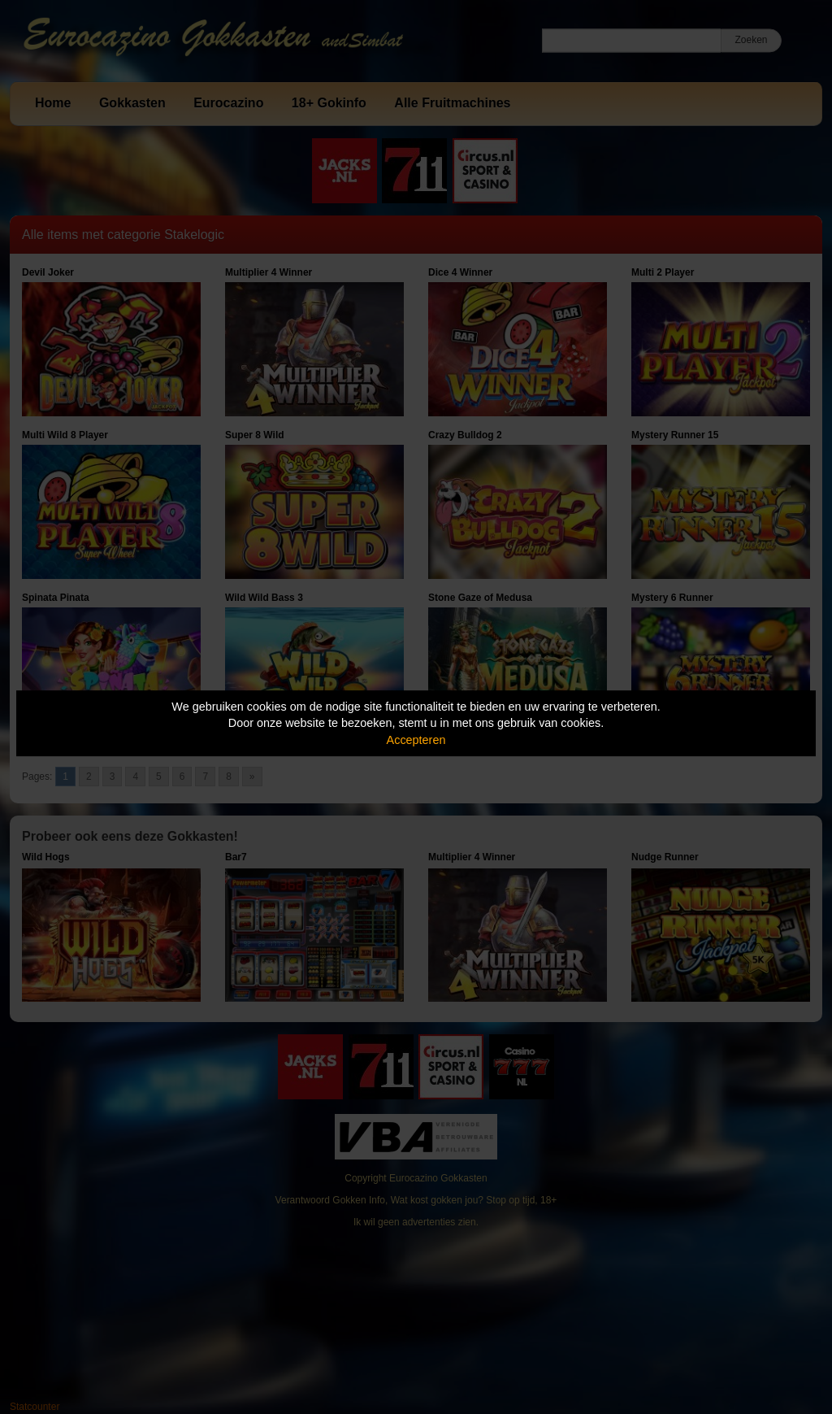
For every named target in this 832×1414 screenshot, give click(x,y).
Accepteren (416, 739)
